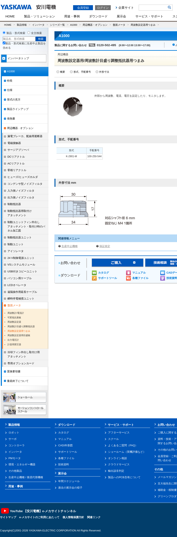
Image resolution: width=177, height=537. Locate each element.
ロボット (13, 432)
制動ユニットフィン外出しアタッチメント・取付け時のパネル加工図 (26, 226)
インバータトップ (18, 58)
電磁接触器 (14, 143)
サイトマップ (8, 517)
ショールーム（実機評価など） (127, 451)
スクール (113, 438)
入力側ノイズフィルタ (20, 190)
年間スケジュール (69, 481)
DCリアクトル (16, 156)
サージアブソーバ (18, 149)
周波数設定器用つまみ (143, 24)
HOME (10, 16)
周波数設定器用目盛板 (18, 335)
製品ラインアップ (18, 109)
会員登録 (83, 7)
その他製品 (15, 470)
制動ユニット (15, 244)
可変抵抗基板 (14, 317)
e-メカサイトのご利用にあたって (39, 517)
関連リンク (94, 517)
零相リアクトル (16, 170)
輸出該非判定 (116, 470)
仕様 (9, 90)
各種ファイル (140, 278)
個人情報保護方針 (73, 517)
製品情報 (22, 24)
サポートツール (107, 278)
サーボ (12, 438)
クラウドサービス (119, 464)
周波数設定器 (14, 322)
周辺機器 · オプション (20, 128)
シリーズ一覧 (57, 24)
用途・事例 (72, 16)
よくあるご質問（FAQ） (123, 445)
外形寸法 (104, 71)
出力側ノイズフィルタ (20, 197)
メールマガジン (167, 477)
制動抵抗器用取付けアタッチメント (19, 213)
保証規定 (104, 246)
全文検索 (36, 33)
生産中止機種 (69, 246)
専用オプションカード (20, 363)
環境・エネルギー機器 (21, 464)
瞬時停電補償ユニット (20, 298)
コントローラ (16, 445)
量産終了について (18, 381)
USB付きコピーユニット (22, 271)
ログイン (103, 7)
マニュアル (139, 272)
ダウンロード (98, 16)
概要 (62, 71)
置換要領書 (13, 371)
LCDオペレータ (16, 285)
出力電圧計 (13, 340)
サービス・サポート (149, 16)
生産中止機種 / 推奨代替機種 (25, 477)
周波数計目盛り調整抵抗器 (21, 326)
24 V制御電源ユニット (21, 257)
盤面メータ (119, 24)
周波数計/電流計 (15, 313)
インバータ (38, 24)
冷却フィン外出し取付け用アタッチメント (23, 354)
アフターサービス (119, 432)
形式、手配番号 (82, 71)
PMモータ (14, 458)
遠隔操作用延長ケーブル (22, 291)
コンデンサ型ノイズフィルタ (24, 183)
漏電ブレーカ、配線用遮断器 (24, 136)
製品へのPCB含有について (124, 477)
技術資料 (63, 464)
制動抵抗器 (14, 204)
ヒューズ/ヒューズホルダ (22, 177)
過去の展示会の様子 (70, 487)
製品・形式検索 (15, 33)
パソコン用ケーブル (19, 278)
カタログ (103, 272)
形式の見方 (13, 99)
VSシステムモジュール (21, 264)
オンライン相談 (117, 458)
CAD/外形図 (65, 445)
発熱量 (11, 118)
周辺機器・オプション (95, 24)
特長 (9, 80)
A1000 (73, 24)
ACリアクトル (16, 163)
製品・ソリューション (39, 16)
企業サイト (126, 7)
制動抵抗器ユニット (19, 237)
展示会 (121, 16)
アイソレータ (15, 251)
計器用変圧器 (14, 344)
